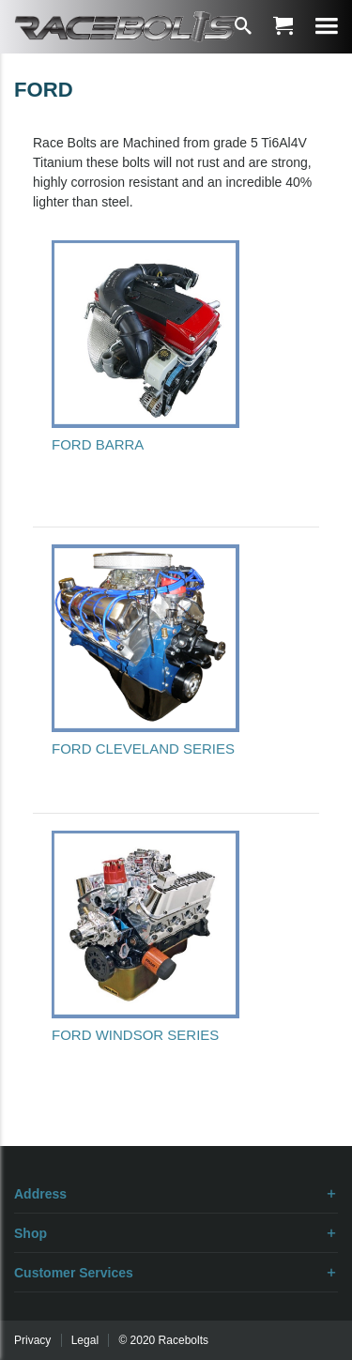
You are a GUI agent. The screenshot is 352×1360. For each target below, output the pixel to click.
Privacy (32, 1340)
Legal (85, 1340)
